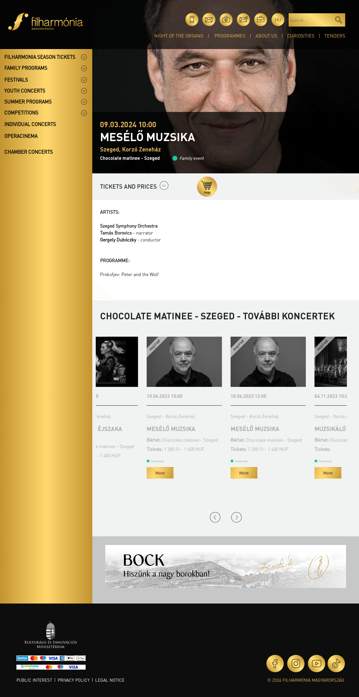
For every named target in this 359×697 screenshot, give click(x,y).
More (113, 479)
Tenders (334, 36)
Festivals (16, 79)
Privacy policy (74, 680)
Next (236, 517)
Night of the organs (178, 36)
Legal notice (110, 680)
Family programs (25, 68)
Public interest (34, 680)
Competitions (21, 112)
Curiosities (300, 36)
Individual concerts (30, 124)
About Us (266, 36)
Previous (215, 517)
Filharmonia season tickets (39, 57)
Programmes (230, 36)
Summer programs (28, 101)
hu (278, 19)
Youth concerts (24, 90)
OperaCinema (20, 136)
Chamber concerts (28, 152)
